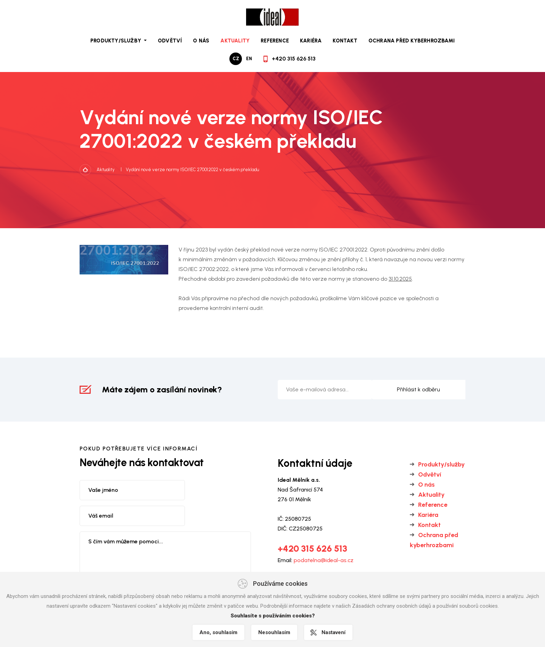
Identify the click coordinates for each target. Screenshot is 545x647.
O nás (201, 41)
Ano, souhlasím (218, 632)
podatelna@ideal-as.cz (323, 560)
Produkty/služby (441, 464)
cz (236, 58)
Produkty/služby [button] (116, 41)
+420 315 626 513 (294, 58)
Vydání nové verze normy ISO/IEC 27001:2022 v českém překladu (192, 169)
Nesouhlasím (274, 632)
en (249, 58)
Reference (275, 41)
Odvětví (170, 41)
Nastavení (333, 632)
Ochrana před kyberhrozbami (411, 41)
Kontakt (345, 41)
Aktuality (235, 41)
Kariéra (311, 41)
